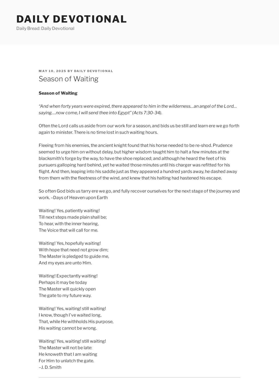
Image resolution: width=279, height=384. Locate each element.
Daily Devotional (72, 19)
